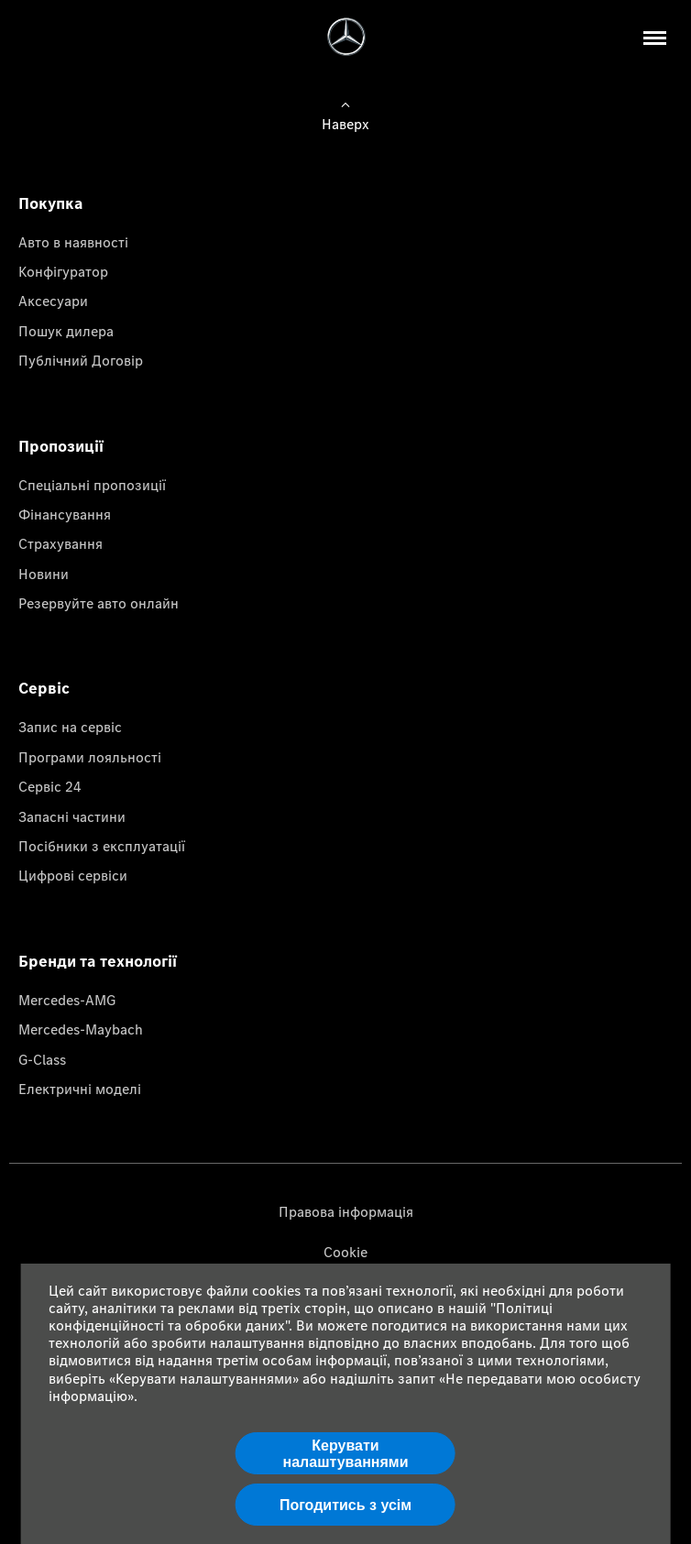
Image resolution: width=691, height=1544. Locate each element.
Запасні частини (72, 816)
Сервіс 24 (50, 786)
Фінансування (64, 514)
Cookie (345, 1252)
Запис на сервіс (70, 726)
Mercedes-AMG (66, 1000)
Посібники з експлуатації (101, 846)
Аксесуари (53, 300)
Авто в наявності (73, 242)
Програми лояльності (89, 757)
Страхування (60, 543)
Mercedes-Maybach (80, 1029)
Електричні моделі (79, 1088)
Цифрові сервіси (72, 875)
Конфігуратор (63, 271)
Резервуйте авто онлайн (98, 603)
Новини (43, 573)
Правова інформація (346, 1211)
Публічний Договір (80, 360)
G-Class (42, 1059)
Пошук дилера (66, 331)
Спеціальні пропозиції (92, 485)
